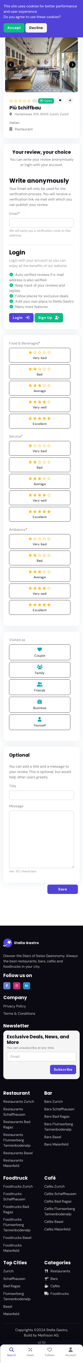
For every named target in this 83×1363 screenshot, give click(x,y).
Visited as (17, 639)
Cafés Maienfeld (57, 1229)
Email (14, 213)
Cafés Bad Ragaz (57, 1201)
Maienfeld (11, 1314)
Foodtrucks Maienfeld (12, 1248)
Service (16, 436)
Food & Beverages (24, 343)
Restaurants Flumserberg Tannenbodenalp (17, 1140)
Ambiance (18, 529)
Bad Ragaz (11, 1286)
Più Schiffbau (25, 108)
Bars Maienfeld (56, 1144)
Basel (7, 1306)
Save (62, 889)
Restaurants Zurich (18, 1101)
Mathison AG (48, 1335)
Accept (14, 27)
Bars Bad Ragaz (56, 1116)
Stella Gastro (21, 943)
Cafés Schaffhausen (60, 1193)
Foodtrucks (56, 1293)
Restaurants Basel (18, 1153)
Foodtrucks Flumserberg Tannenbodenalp (17, 1224)
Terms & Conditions (19, 1013)
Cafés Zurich (54, 1186)
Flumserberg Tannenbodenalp (17, 1296)
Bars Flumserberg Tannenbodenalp (58, 1127)
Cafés (52, 1286)
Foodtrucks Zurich (18, 1186)
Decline (36, 27)
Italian (14, 122)
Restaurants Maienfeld (13, 1163)
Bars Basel (52, 1137)
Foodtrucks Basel (17, 1237)
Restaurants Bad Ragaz (16, 1124)
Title (12, 786)
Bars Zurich (53, 1101)
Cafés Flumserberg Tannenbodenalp (59, 1211)
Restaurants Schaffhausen (14, 1112)
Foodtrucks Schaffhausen (14, 1196)
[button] (69, 100)
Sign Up (48, 317)
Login (21, 317)
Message (16, 806)
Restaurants (57, 1271)
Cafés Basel (53, 1221)
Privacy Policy (14, 1006)
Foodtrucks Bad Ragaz (16, 1209)
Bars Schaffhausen (59, 1109)
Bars (51, 1278)
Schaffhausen (14, 1278)
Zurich (8, 1271)
